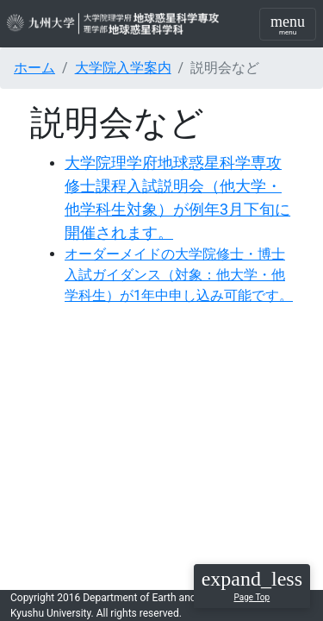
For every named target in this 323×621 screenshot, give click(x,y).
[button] (252, 586)
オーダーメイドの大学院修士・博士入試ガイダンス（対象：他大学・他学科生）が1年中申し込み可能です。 (179, 275)
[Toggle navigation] (287, 24)
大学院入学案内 (123, 68)
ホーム (34, 68)
